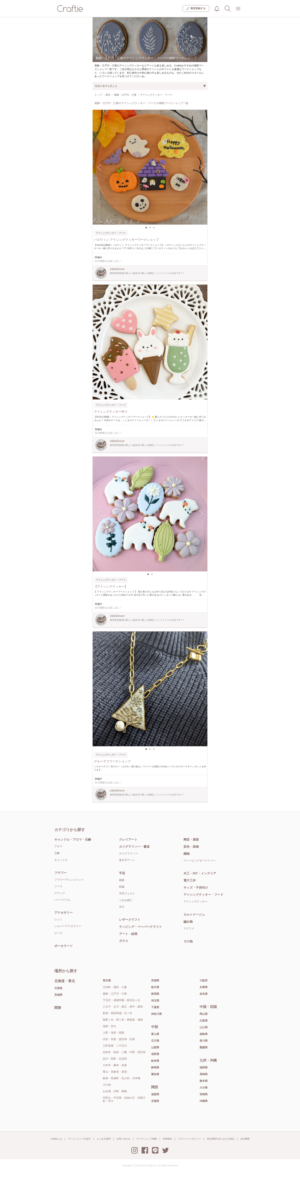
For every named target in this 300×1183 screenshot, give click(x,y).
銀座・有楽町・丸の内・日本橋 (121, 1078)
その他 (188, 941)
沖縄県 (204, 1100)
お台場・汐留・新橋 (115, 1091)
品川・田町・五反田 (115, 1058)
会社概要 (244, 1138)
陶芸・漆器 (191, 839)
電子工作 (189, 880)
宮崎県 (204, 1094)
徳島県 (204, 1034)
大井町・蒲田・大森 (115, 987)
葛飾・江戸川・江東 (115, 993)
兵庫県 (204, 987)
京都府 (155, 1100)
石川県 (155, 1040)
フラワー (60, 872)
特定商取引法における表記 (220, 1138)
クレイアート (128, 839)
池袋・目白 (109, 1026)
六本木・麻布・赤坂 (115, 1065)
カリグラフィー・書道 (134, 846)
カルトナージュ (194, 914)
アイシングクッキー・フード (203, 894)
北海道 (58, 988)
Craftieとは (56, 1138)
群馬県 (155, 993)
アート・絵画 (128, 933)
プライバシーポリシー (189, 1138)
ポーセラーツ (63, 946)
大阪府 (204, 980)
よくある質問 (104, 1138)
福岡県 (204, 1067)
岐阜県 (155, 1060)
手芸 (122, 873)
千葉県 (155, 1007)
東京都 (107, 980)
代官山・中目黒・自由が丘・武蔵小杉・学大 (124, 1099)
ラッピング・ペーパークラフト (140, 926)
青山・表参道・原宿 (115, 1071)
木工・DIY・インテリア (199, 873)
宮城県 (58, 994)
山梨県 (155, 1047)
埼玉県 (155, 1000)
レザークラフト (129, 919)
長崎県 (204, 1074)
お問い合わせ (123, 1138)
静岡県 (155, 1067)
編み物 (188, 921)
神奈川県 (156, 1013)
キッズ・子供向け (195, 887)
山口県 (204, 1027)
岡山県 (204, 1013)
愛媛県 (204, 1047)
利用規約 (167, 1138)
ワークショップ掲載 (146, 1138)
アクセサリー (63, 912)
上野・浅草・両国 (113, 1032)
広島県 (204, 1020)
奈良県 (204, 993)
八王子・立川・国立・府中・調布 (123, 1006)
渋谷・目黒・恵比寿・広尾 (119, 1039)
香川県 (204, 1040)
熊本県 (204, 1080)
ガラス (123, 941)
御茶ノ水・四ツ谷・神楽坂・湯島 (123, 1019)
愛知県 (155, 1074)
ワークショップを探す (79, 1138)
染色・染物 (191, 846)
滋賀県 (155, 1094)
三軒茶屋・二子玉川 (115, 1045)
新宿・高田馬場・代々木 (117, 1013)
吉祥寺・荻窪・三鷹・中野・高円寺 (124, 1052)
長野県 (155, 1054)
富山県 (155, 1034)
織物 (186, 853)
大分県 (204, 1087)
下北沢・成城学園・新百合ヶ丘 (121, 1000)
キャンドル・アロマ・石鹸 (72, 839)
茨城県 (155, 980)
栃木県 (155, 987)
